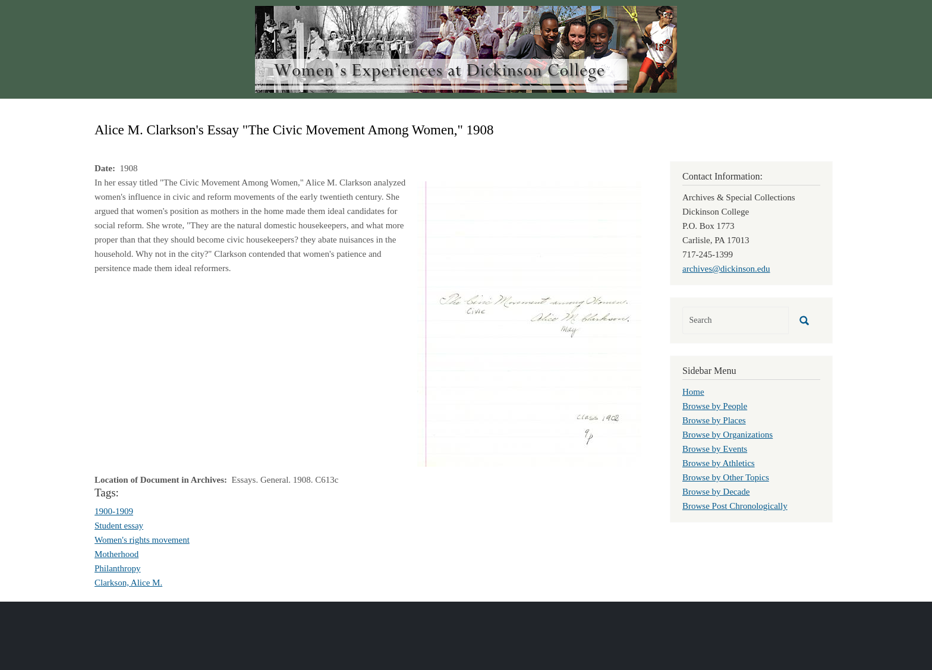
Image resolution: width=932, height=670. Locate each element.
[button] (529, 323)
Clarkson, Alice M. (128, 582)
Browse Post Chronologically (735, 506)
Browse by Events (714, 449)
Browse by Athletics (718, 463)
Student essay (119, 525)
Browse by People (714, 406)
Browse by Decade (716, 491)
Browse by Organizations (727, 434)
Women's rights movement (142, 540)
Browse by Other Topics (725, 477)
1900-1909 (114, 511)
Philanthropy (118, 568)
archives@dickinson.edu (726, 268)
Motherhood (116, 554)
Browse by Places (714, 420)
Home (693, 392)
